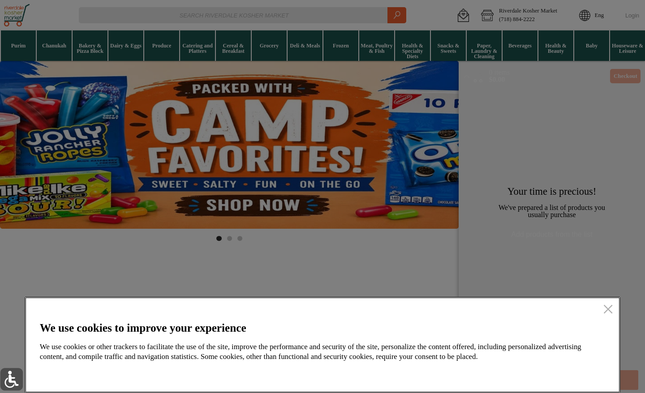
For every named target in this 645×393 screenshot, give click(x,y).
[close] (608, 310)
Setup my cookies (458, 373)
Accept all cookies (556, 373)
